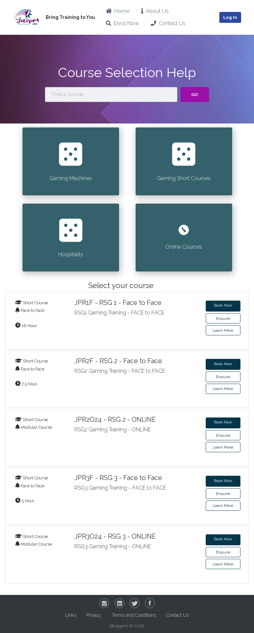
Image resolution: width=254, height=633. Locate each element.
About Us (155, 11)
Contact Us (168, 23)
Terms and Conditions (134, 615)
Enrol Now (122, 23)
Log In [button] (230, 17)
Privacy (93, 615)
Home (117, 11)
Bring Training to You (70, 17)
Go (194, 94)
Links (70, 615)
